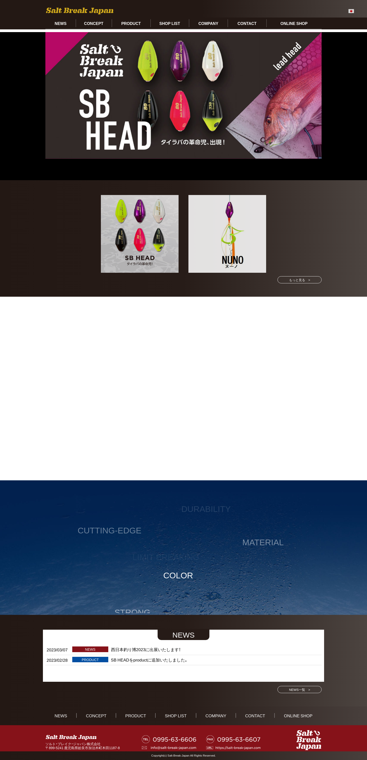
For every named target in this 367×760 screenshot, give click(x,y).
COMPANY (208, 23)
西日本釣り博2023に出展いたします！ (146, 649)
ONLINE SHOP (294, 23)
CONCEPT (93, 23)
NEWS (61, 23)
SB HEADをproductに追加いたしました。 (149, 660)
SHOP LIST (169, 23)
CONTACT (247, 23)
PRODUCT (131, 23)
